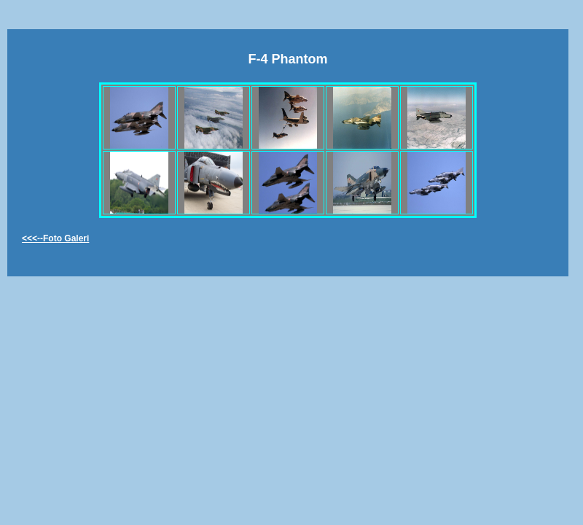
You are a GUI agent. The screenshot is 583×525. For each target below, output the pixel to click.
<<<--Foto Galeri (55, 238)
